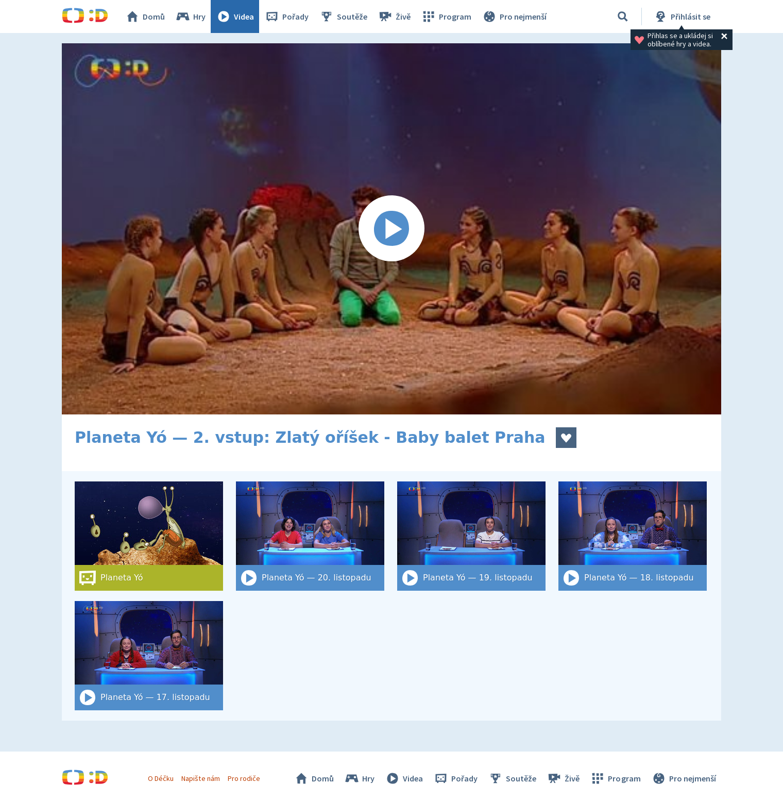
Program (446, 16)
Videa (235, 16)
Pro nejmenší (514, 16)
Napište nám (200, 778)
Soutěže (343, 16)
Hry (190, 16)
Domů (145, 16)
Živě (394, 16)
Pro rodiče (244, 778)
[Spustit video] (391, 228)
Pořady (286, 16)
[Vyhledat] (622, 16)
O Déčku (161, 778)
